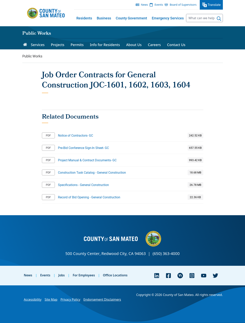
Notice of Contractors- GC (75, 135)
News (28, 275)
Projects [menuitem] (57, 44)
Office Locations (115, 275)
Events (45, 275)
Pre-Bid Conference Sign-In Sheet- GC (83, 148)
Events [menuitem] (159, 4)
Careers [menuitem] (154, 44)
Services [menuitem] (38, 44)
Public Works (36, 34)
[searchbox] (204, 18)
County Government (131, 18)
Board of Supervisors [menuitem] (183, 4)
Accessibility (33, 299)
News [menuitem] (144, 4)
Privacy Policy (70, 299)
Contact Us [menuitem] (176, 44)
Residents (84, 18)
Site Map (51, 299)
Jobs (61, 275)
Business (104, 18)
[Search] (219, 18)
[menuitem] (84, 18)
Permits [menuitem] (77, 44)
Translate (214, 5)
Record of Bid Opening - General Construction (89, 197)
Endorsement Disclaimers (102, 299)
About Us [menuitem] (134, 44)
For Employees (84, 275)
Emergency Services (168, 18)
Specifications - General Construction (83, 185)
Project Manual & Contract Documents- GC (87, 160)
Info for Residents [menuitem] (105, 44)
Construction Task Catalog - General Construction (92, 172)
